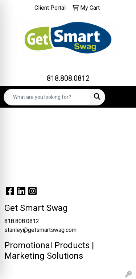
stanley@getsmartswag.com (40, 229)
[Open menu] (121, 97)
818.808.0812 (68, 78)
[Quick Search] (47, 97)
